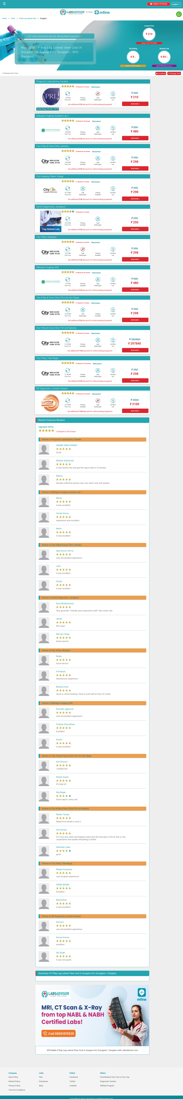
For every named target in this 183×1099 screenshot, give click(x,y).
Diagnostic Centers (108, 1081)
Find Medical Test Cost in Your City (114, 1077)
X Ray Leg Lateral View (27, 18)
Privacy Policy (14, 1086)
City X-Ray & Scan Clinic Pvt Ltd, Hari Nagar (57, 297)
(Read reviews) (95, 87)
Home (4, 18)
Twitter (72, 1081)
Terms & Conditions (17, 1090)
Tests (13, 18)
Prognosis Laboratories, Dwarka (52, 81)
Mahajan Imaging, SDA (47, 267)
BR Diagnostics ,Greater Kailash (52, 388)
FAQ (41, 1077)
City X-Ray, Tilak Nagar (47, 358)
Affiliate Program (107, 1086)
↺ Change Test (174, 73)
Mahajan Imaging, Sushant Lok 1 (52, 115)
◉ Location (160, 73)
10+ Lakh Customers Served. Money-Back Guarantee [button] (55, 36)
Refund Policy (14, 1081)
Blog (41, 1086)
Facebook (74, 1077)
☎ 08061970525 (158, 4)
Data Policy (13, 1077)
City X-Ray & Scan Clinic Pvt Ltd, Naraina (56, 328)
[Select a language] (176, 4)
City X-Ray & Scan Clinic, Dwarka (52, 146)
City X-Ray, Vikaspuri (46, 237)
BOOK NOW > (135, 104)
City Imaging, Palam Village (49, 176)
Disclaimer (43, 1081)
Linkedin (73, 1086)
